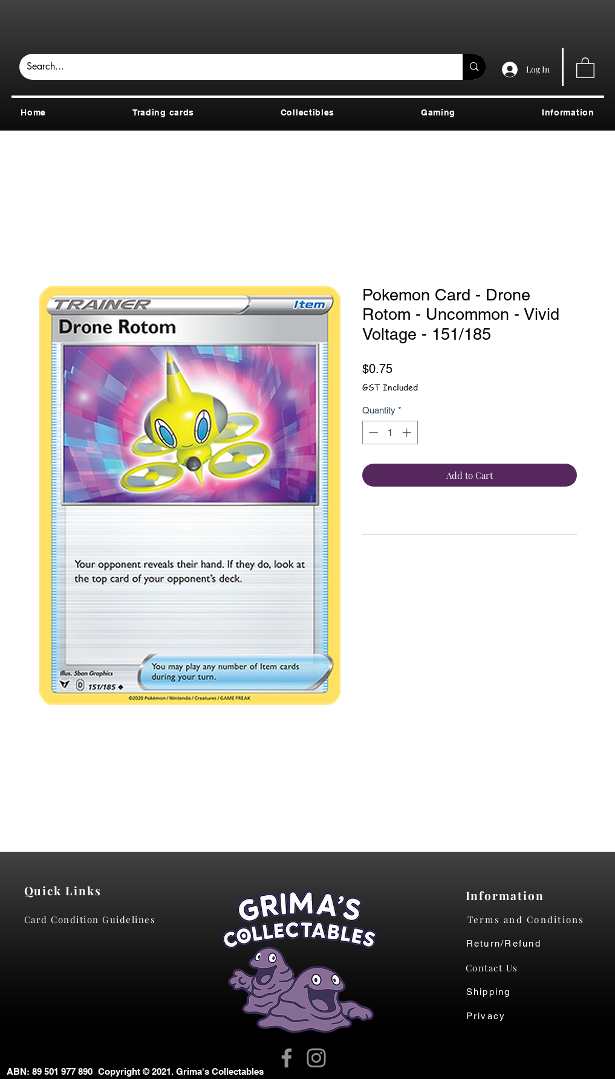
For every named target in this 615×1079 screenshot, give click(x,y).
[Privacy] (498, 1016)
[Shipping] (495, 992)
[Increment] (408, 432)
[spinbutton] (390, 432)
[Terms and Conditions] (535, 919)
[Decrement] (372, 432)
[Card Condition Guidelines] (94, 919)
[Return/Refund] (535, 944)
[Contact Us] (498, 968)
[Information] (508, 895)
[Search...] (232, 67)
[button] (585, 67)
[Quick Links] (66, 890)
